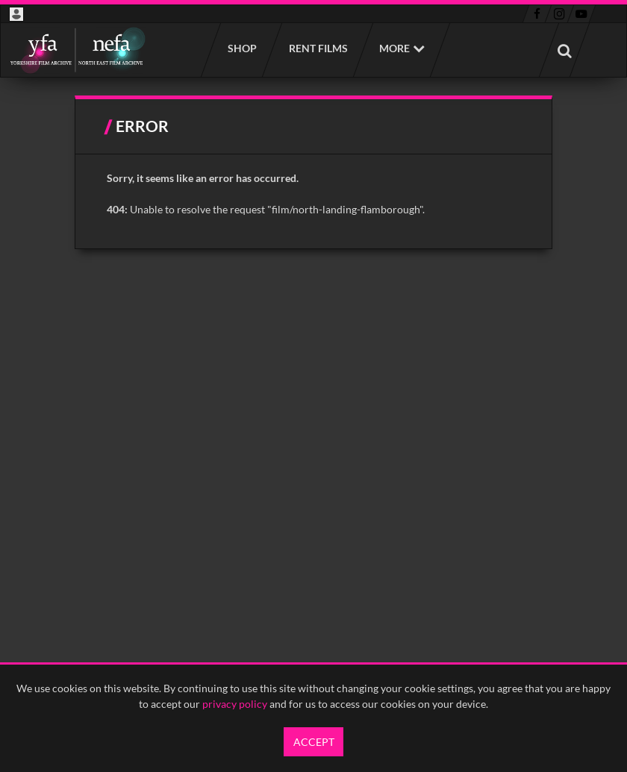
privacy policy (234, 703)
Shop (241, 48)
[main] (314, 172)
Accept (313, 741)
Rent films (317, 48)
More (394, 48)
